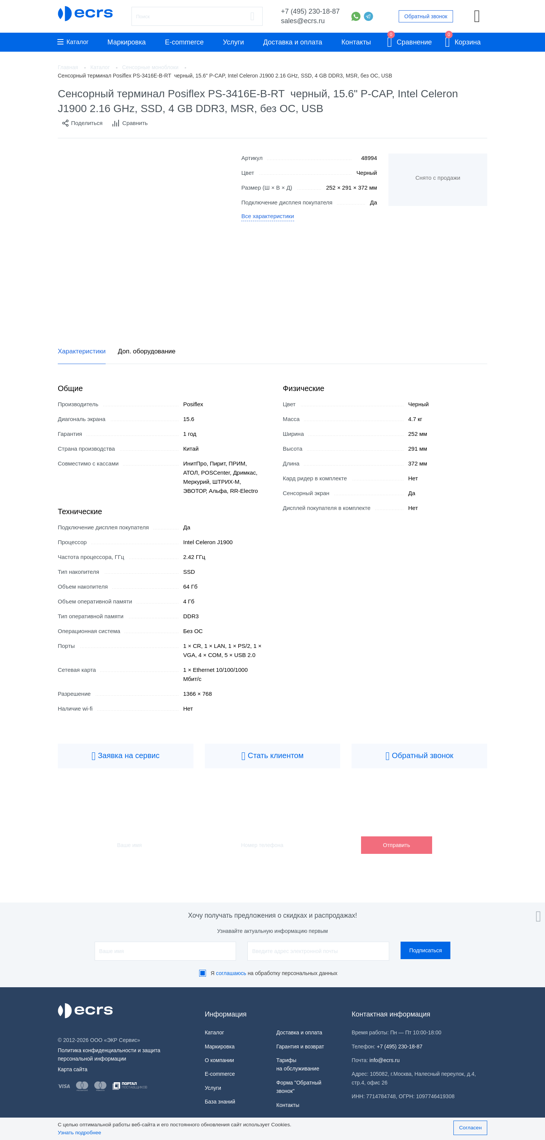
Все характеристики (267, 216)
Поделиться (82, 123)
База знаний (220, 1102)
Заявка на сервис (126, 756)
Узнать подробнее (79, 1132)
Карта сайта (72, 1069)
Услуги (233, 42)
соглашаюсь (231, 973)
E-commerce (184, 42)
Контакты (356, 42)
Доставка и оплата (292, 42)
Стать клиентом (272, 756)
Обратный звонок (425, 16)
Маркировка (126, 42)
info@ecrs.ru (384, 1060)
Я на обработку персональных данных (274, 973)
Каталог (73, 42)
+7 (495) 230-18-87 (310, 11)
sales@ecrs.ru (303, 21)
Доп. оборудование (147, 351)
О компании (219, 1060)
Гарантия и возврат (300, 1046)
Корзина (463, 41)
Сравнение (409, 41)
